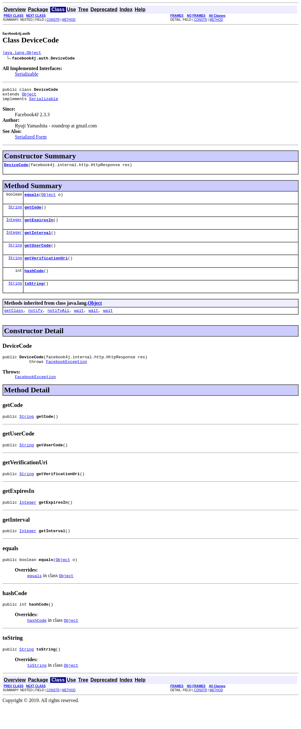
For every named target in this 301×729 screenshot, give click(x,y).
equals (31, 200)
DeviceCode (16, 169)
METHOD (69, 19)
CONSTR (52, 19)
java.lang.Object (21, 53)
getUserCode (37, 254)
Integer (14, 227)
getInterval (37, 241)
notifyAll (58, 323)
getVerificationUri (46, 268)
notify (35, 323)
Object (29, 96)
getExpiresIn (39, 227)
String (15, 213)
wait (79, 323)
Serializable (26, 74)
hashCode (34, 282)
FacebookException (66, 376)
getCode (32, 213)
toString (34, 295)
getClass (13, 323)
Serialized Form (31, 140)
